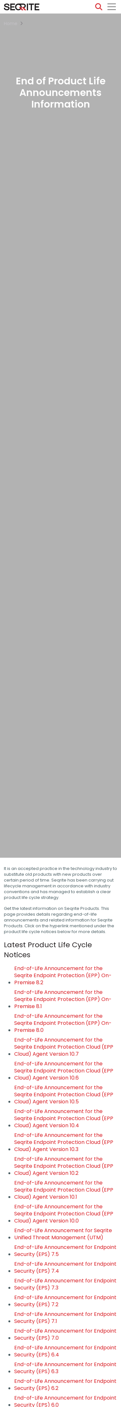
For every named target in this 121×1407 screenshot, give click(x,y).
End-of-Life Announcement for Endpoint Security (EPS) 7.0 (65, 1334)
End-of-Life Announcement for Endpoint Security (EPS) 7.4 (65, 1268)
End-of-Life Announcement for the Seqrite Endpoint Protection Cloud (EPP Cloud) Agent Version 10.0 (63, 1213)
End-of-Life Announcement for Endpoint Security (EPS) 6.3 (65, 1368)
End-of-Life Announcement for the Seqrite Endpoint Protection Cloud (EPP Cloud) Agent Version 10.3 (63, 1142)
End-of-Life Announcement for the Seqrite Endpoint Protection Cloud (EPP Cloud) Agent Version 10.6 (63, 1070)
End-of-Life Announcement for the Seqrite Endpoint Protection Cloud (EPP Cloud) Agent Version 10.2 (63, 1166)
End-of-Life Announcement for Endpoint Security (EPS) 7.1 (65, 1318)
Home (10, 23)
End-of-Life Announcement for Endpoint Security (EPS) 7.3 (65, 1284)
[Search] (98, 7)
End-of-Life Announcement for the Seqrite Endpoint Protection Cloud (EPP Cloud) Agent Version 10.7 (63, 1047)
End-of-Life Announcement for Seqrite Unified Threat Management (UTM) (63, 1234)
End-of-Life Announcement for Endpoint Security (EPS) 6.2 (65, 1385)
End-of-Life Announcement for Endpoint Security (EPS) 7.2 (65, 1301)
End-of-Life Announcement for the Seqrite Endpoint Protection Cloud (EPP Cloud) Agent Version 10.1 (63, 1190)
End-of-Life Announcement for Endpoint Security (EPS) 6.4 (65, 1351)
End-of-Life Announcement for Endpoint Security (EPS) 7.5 (65, 1251)
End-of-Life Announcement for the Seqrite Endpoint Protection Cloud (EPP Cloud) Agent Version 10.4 (63, 1118)
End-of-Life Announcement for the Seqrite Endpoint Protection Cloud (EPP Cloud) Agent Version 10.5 (63, 1094)
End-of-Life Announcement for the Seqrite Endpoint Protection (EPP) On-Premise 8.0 (63, 1023)
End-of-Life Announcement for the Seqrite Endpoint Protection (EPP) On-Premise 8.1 (63, 999)
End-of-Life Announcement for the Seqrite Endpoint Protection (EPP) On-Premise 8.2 (63, 975)
